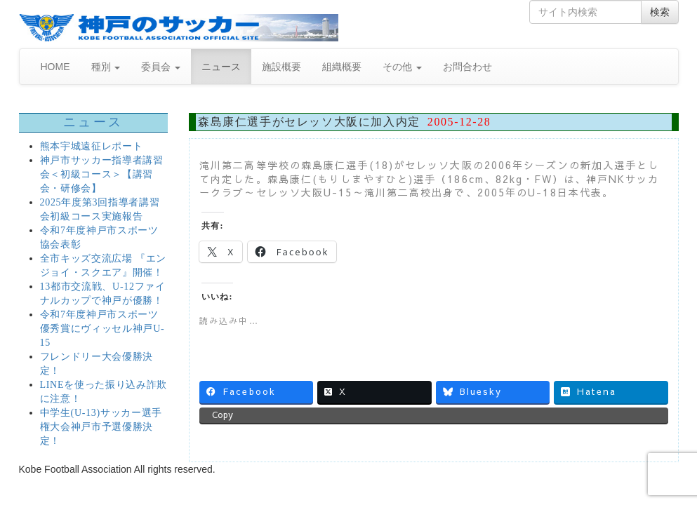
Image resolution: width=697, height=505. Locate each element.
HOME (55, 66)
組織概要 (341, 66)
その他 (402, 66)
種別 (106, 66)
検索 (660, 12)
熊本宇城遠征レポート (91, 146)
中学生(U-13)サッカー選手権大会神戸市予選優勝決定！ (101, 427)
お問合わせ (467, 66)
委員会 (160, 66)
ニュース (221, 66)
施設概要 (281, 66)
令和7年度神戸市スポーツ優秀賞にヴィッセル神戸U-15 (102, 328)
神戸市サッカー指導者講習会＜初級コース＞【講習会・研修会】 (102, 174)
